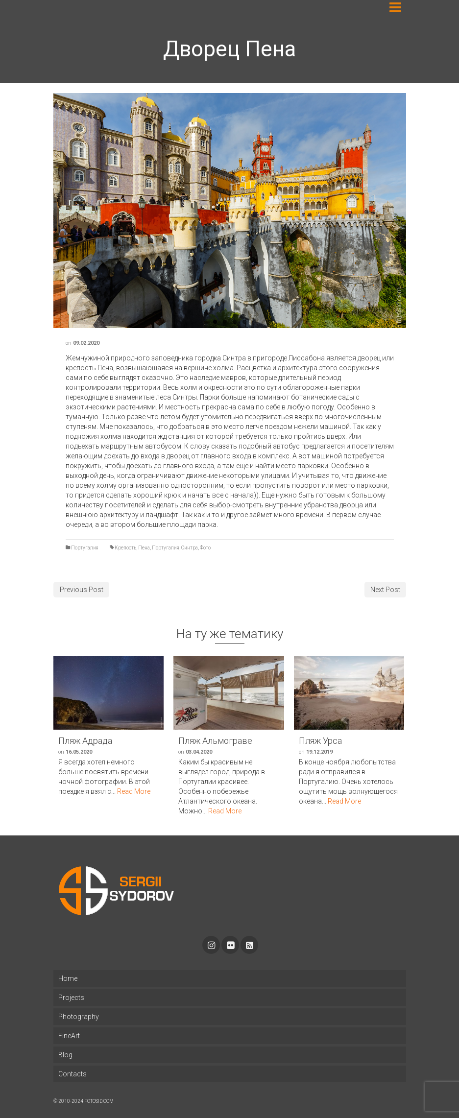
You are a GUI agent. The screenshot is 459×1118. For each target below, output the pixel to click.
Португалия (84, 547)
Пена (144, 547)
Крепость (125, 547)
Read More (133, 791)
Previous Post (81, 590)
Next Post (385, 590)
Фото (205, 547)
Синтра (189, 547)
